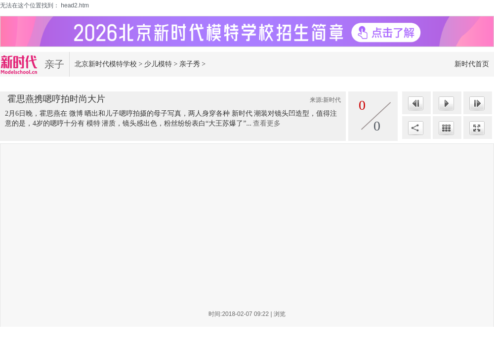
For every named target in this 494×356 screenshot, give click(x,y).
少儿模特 (158, 64)
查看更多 (267, 123)
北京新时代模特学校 (106, 64)
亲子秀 (189, 64)
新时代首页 (471, 64)
